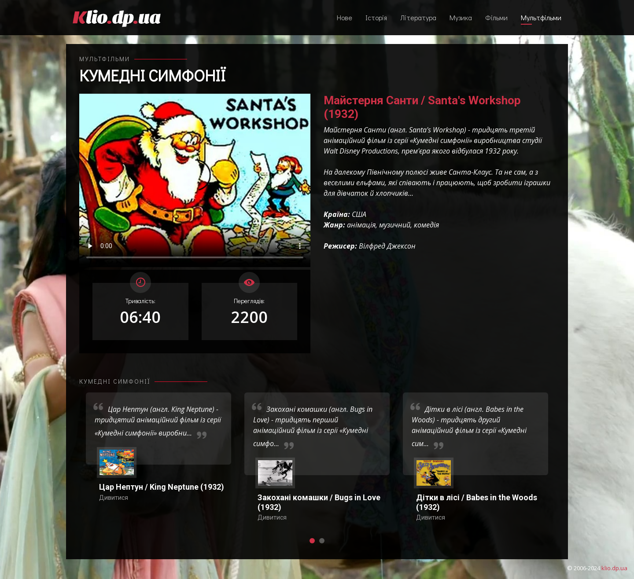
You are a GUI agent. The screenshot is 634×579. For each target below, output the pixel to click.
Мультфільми (541, 17)
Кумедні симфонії (152, 75)
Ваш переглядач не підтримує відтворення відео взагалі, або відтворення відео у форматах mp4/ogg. (194, 180)
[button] (312, 540)
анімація (361, 225)
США (359, 214)
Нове (344, 17)
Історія (376, 17)
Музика (461, 17)
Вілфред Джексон (387, 246)
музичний (394, 225)
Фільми (496, 17)
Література (418, 17)
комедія (426, 225)
